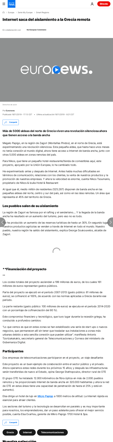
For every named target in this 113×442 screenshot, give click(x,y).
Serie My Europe (25, 12)
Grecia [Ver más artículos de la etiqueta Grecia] (10, 432)
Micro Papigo (45, 396)
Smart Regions (42, 12)
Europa (11, 12)
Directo (104, 3)
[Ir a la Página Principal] (11, 4)
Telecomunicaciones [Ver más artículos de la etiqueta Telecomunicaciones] (52, 432)
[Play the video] (56, 70)
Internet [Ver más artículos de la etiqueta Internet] (27, 432)
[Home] (3, 12)
